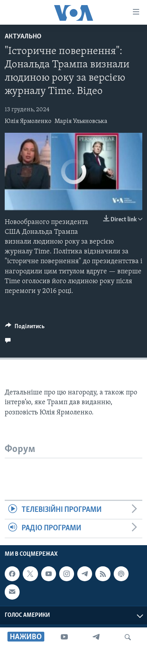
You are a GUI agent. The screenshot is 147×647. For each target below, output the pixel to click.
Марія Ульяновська (80, 121)
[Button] (25, 328)
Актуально (23, 36)
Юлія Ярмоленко (28, 121)
